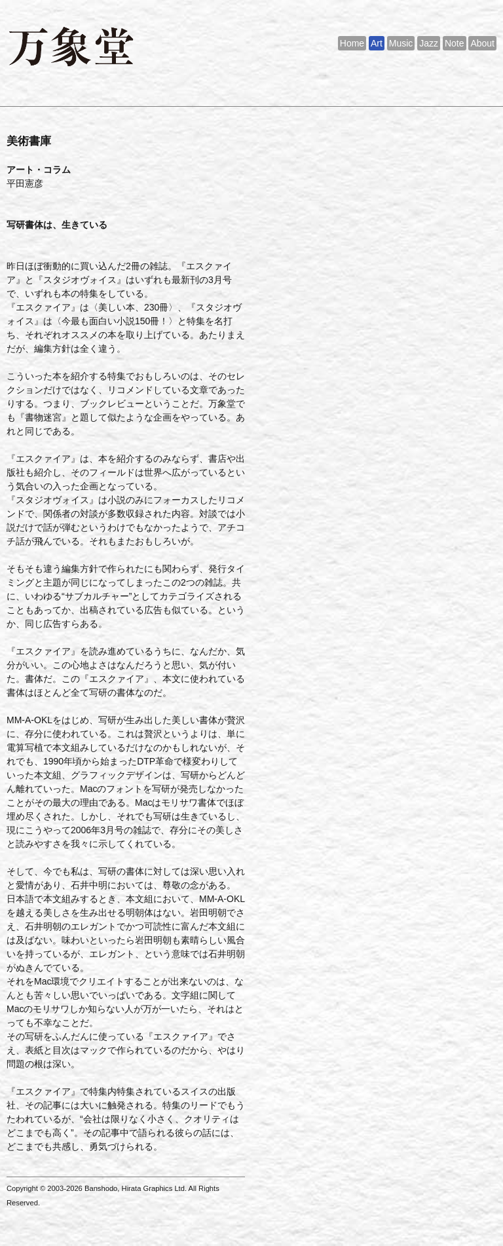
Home (352, 43)
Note (454, 43)
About (482, 43)
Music (401, 43)
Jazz (428, 43)
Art (376, 43)
